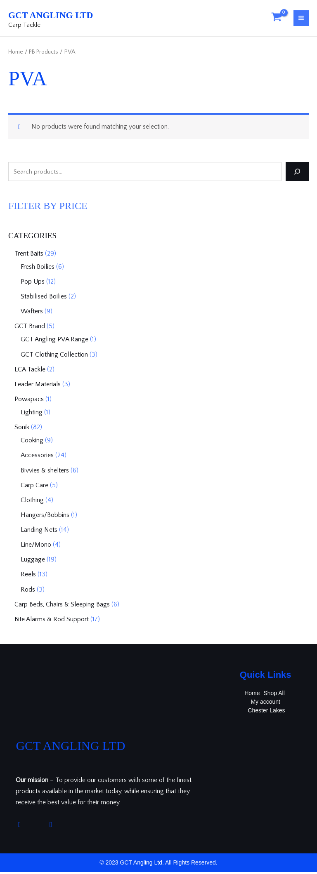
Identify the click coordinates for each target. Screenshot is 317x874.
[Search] (297, 175)
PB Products (47, 55)
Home (16, 55)
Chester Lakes (266, 712)
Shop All (274, 695)
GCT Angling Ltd (75, 15)
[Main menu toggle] (301, 20)
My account (265, 703)
